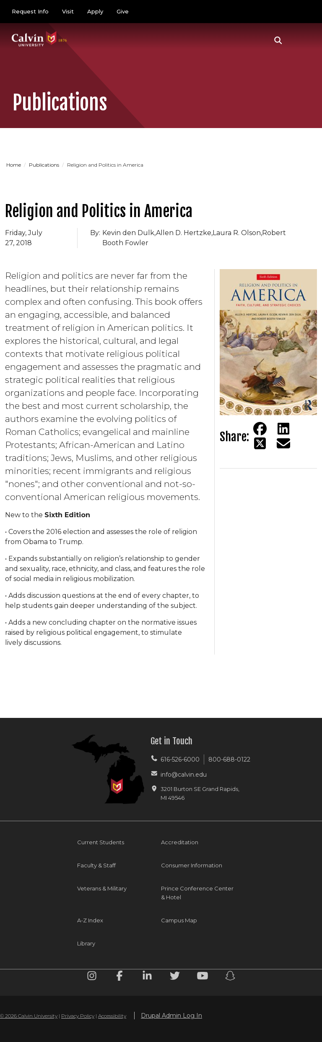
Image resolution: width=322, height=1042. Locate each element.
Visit (68, 11)
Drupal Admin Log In (171, 1015)
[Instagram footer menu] (92, 977)
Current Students (100, 842)
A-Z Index (90, 920)
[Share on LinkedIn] (283, 428)
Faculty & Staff (96, 865)
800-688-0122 (229, 759)
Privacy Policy (77, 1016)
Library (86, 943)
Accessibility (112, 1016)
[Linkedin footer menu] (147, 977)
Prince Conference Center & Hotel (197, 893)
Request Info (30, 11)
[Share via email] (283, 443)
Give (123, 11)
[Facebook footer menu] (119, 977)
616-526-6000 (180, 759)
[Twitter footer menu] (175, 977)
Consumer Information (191, 865)
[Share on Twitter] (260, 443)
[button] (278, 40)
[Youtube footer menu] (202, 977)
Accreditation (179, 842)
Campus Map (179, 920)
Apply (95, 11)
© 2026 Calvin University (28, 1016)
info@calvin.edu (184, 774)
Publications (44, 165)
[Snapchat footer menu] (230, 977)
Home (14, 165)
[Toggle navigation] (300, 40)
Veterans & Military (102, 888)
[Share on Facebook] (260, 428)
